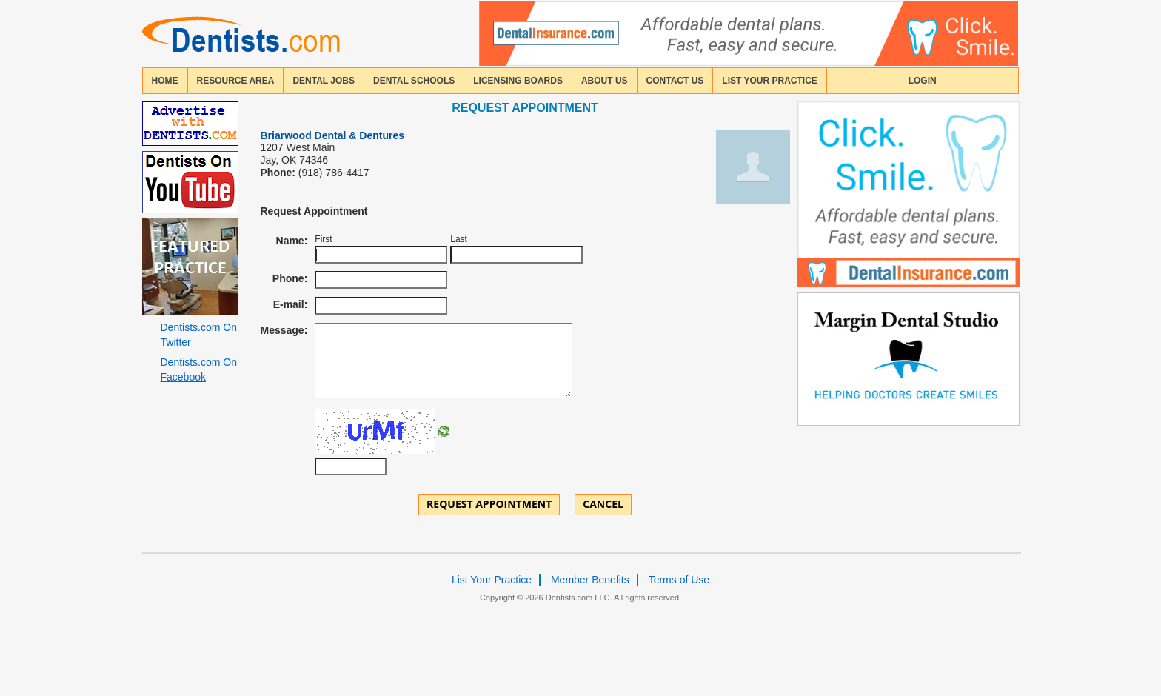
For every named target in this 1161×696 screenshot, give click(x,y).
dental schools (414, 81)
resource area (236, 81)
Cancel (603, 504)
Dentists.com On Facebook (199, 369)
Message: (284, 330)
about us (604, 81)
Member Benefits (590, 580)
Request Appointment (489, 504)
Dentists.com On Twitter (199, 334)
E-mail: (290, 304)
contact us (675, 81)
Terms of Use (679, 580)
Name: (292, 241)
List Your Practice (769, 81)
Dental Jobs (323, 81)
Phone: (289, 278)
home (165, 81)
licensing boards (518, 81)
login (923, 81)
